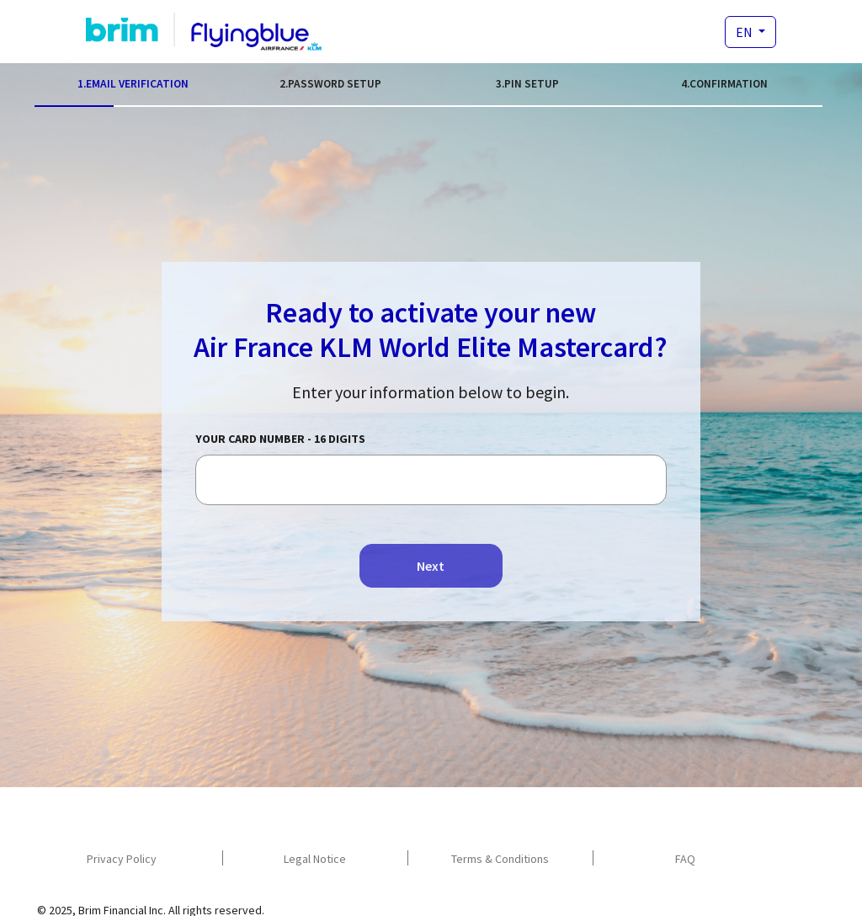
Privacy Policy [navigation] (122, 858)
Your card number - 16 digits (280, 438)
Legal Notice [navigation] (315, 858)
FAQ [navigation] (685, 858)
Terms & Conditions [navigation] (500, 858)
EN (745, 32)
